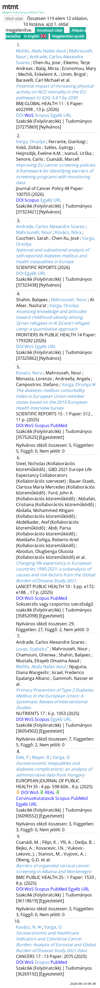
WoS (30, 115)
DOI (20, 115)
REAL (50, 792)
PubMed (58, 425)
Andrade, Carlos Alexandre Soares (50, 226)
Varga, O (61, 757)
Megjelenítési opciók (68, 36)
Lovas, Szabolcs (32, 649)
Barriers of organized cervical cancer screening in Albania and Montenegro (53, 868)
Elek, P (22, 757)
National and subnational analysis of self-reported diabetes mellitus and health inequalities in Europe (52, 255)
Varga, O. (53, 927)
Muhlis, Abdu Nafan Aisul (41, 51)
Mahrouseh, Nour (34, 232)
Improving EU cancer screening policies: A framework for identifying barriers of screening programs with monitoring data (56, 173)
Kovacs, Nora (29, 373)
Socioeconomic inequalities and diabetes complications (54, 769)
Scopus (42, 115)
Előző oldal (13, 18)
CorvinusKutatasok (35, 798)
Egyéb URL (60, 115)
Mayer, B (40, 757)
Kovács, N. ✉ (28, 927)
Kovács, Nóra (68, 232)
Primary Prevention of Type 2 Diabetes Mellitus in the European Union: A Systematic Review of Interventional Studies (54, 698)
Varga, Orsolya (30, 141)
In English (35, 36)
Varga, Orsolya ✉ (78, 384)
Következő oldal (49, 30)
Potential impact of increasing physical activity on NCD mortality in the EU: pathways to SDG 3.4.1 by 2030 (54, 92)
